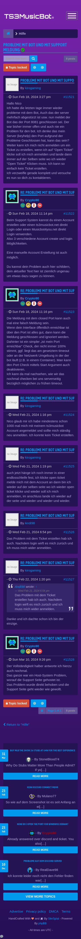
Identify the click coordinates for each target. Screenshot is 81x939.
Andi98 (30, 523)
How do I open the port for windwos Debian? (42, 824)
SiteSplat (53, 918)
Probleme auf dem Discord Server (43, 860)
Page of (54, 710)
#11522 (69, 213)
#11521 (69, 97)
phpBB (42, 923)
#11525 (69, 466)
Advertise (16, 911)
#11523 (69, 312)
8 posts (70, 58)
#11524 (69, 414)
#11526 (69, 532)
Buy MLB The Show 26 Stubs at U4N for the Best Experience (42, 750)
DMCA (54, 911)
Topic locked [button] (16, 67)
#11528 (69, 659)
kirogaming (33, 88)
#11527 (69, 579)
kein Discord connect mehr (42, 787)
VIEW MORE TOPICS (40, 896)
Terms (66, 911)
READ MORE (40, 776)
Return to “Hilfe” (16, 724)
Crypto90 (32, 200)
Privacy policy (36, 911)
